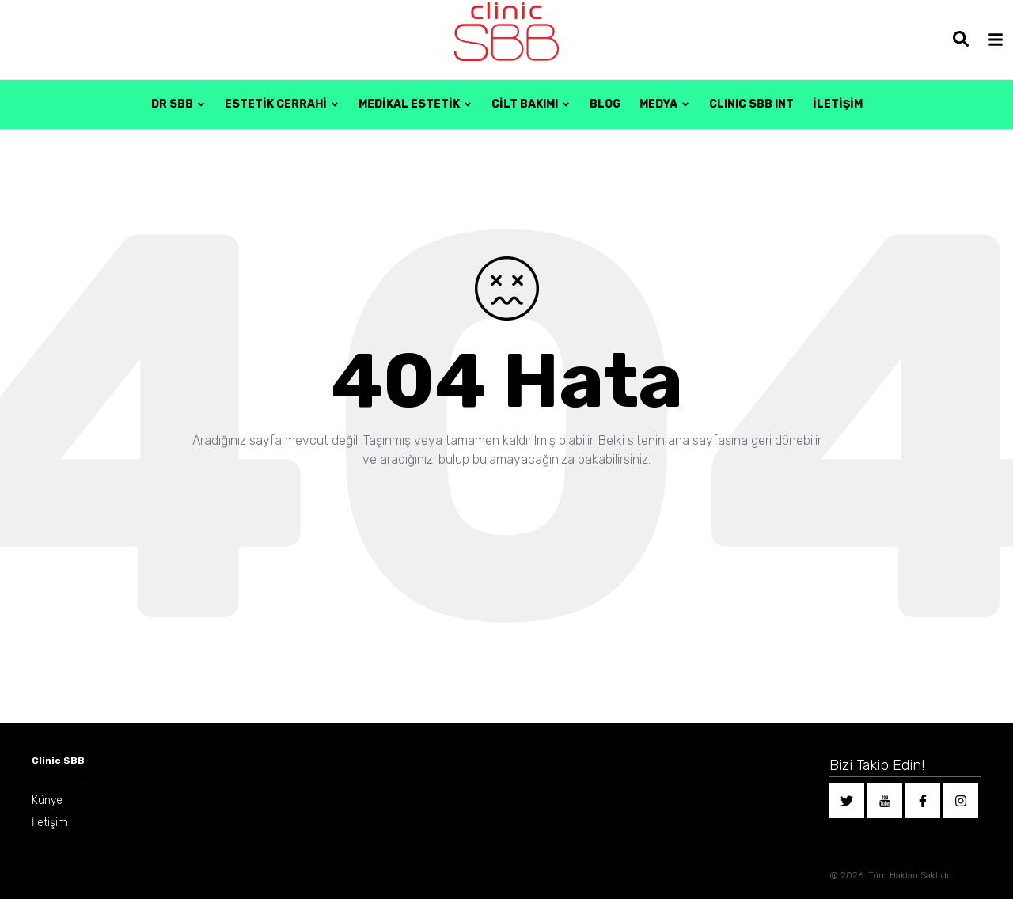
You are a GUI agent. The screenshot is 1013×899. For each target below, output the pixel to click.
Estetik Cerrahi (282, 104)
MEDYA (664, 104)
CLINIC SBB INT (751, 104)
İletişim (50, 822)
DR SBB (178, 104)
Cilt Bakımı (531, 104)
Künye (47, 800)
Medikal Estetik (415, 104)
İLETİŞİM (838, 104)
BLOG (605, 104)
